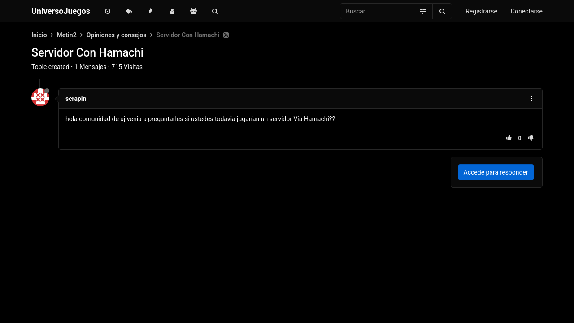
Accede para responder (496, 172)
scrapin (75, 98)
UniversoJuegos (60, 11)
